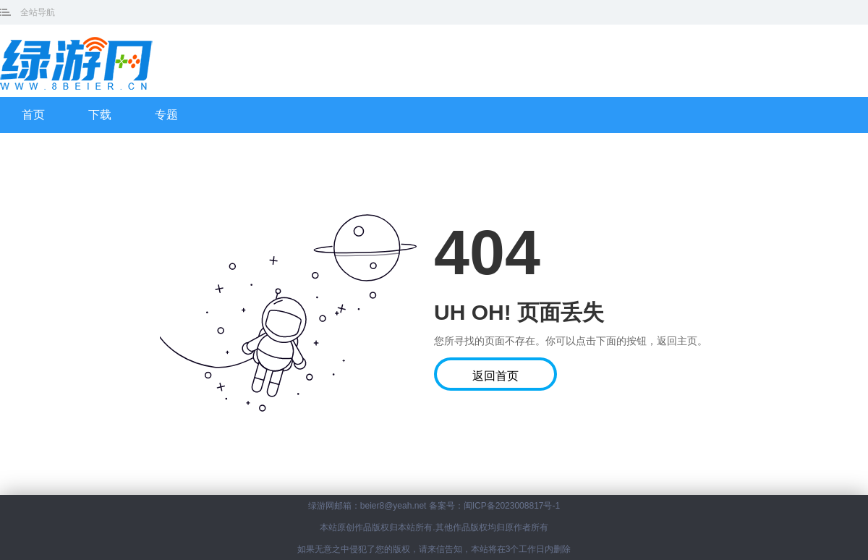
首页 (33, 115)
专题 (166, 115)
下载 (99, 115)
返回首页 (495, 376)
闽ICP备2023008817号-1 (512, 506)
